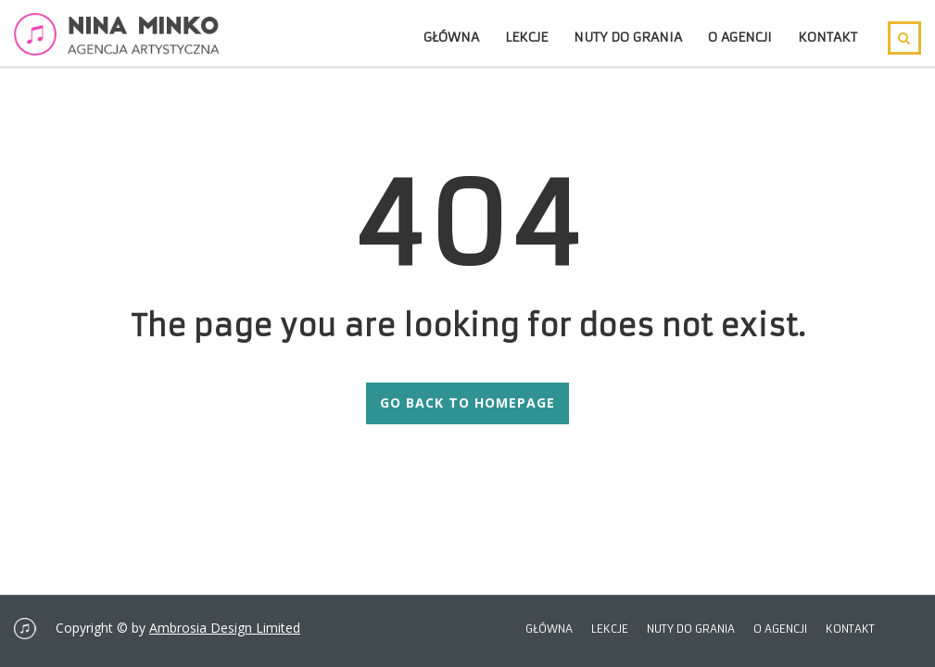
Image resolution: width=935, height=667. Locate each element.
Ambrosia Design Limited (224, 627)
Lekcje (526, 37)
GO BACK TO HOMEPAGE (467, 402)
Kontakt (827, 37)
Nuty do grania (628, 37)
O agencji (740, 37)
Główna (451, 37)
